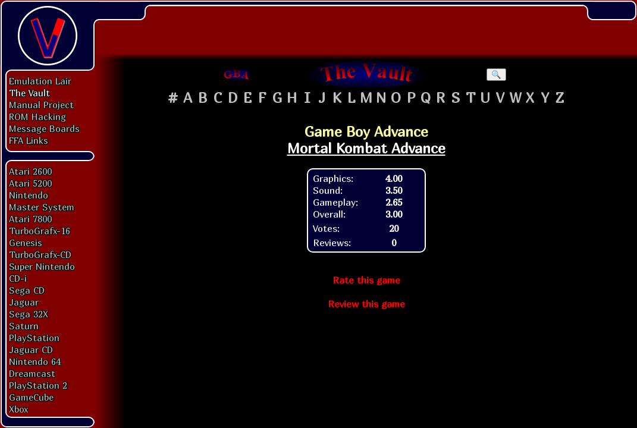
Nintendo (28, 195)
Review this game (366, 304)
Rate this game (366, 280)
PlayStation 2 (38, 385)
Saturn (24, 325)
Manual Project (41, 104)
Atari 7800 (30, 218)
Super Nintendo (42, 266)
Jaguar (24, 302)
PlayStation (34, 337)
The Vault (29, 92)
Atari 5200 (30, 183)
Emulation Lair (40, 80)
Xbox (18, 409)
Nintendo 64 (35, 361)
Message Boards (44, 128)
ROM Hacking (37, 116)
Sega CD (27, 290)
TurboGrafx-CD (40, 254)
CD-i (18, 278)
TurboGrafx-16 (39, 230)
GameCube (31, 397)
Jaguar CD (31, 349)
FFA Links (28, 140)
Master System (41, 207)
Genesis (25, 242)
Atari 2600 (30, 171)
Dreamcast (32, 373)
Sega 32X (28, 314)
